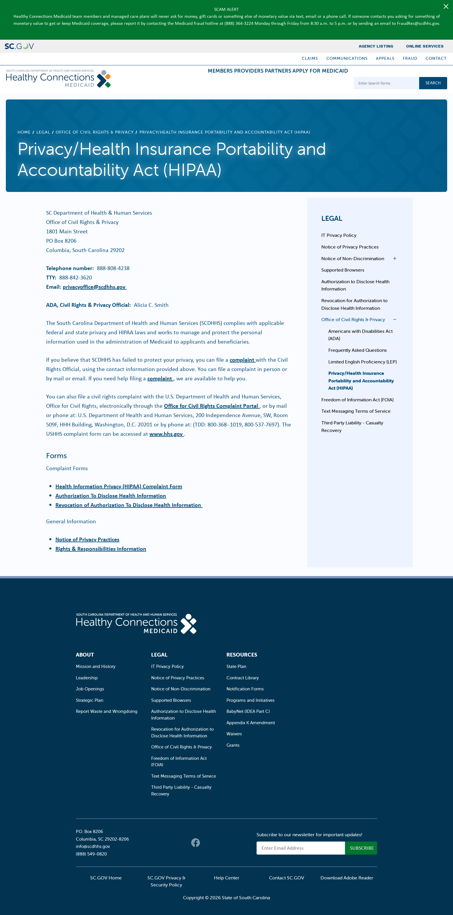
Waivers (234, 733)
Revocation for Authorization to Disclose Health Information (354, 304)
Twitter (207, 842)
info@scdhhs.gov (93, 846)
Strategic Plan (89, 700)
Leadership (87, 677)
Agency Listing (376, 46)
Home (24, 132)
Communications (347, 58)
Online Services (425, 46)
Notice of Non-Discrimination (352, 258)
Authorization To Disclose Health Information (110, 495)
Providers (226, 84)
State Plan (236, 666)
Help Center (226, 878)
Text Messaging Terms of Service (356, 411)
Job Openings (90, 689)
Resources (241, 654)
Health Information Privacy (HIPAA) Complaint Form (118, 486)
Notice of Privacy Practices (87, 539)
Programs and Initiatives (250, 700)
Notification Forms (245, 689)
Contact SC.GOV (286, 878)
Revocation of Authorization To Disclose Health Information (129, 505)
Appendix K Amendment (250, 722)
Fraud (410, 58)
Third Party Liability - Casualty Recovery (352, 426)
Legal (43, 132)
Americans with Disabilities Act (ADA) (360, 335)
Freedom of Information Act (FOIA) (357, 400)
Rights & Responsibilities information (100, 548)
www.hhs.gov (166, 434)
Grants (233, 745)
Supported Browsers (342, 270)
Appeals (385, 58)
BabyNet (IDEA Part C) (248, 711)
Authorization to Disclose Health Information (355, 285)
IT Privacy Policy (338, 235)
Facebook (195, 842)
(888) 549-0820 (91, 854)
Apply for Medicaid (315, 84)
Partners (264, 84)
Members (187, 84)
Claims (310, 58)
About (85, 654)
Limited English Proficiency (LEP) (362, 362)
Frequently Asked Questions (357, 350)
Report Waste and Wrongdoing (106, 711)
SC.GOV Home (106, 878)
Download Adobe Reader (346, 878)
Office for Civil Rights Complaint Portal (211, 406)
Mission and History (96, 666)
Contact (436, 58)
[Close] (445, 6)
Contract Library (242, 677)
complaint (243, 359)
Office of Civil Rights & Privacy (95, 132)
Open (393, 258)
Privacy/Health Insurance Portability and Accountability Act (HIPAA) (361, 380)
